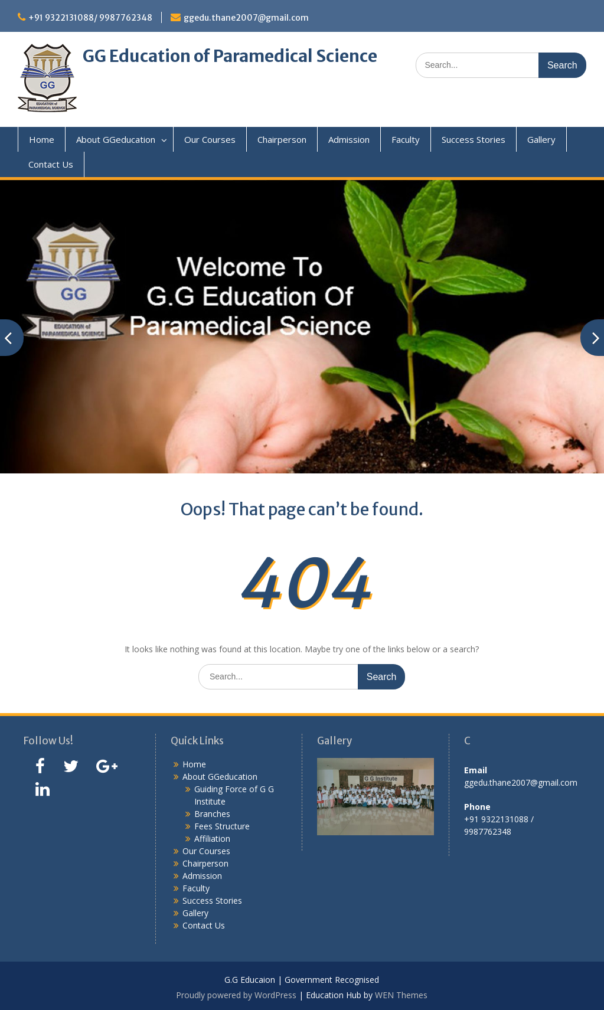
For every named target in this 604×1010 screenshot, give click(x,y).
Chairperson (281, 139)
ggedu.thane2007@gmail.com (246, 17)
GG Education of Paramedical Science (230, 56)
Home (41, 139)
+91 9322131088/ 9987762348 (90, 17)
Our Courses (210, 139)
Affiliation (212, 838)
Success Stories (473, 139)
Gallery (541, 139)
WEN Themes (401, 995)
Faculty (405, 139)
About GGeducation (115, 139)
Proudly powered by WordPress (236, 995)
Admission (349, 139)
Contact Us (50, 164)
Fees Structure (222, 826)
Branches (212, 813)
